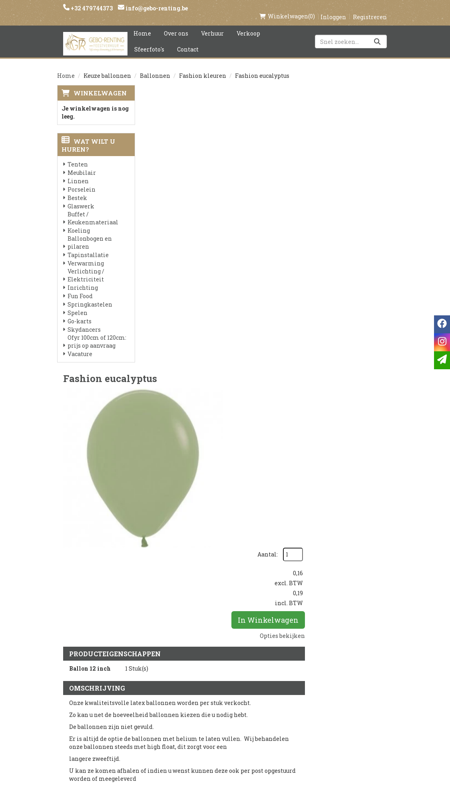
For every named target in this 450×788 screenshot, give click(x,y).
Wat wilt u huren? (88, 137)
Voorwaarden (168, 680)
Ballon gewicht (238, 533)
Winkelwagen (100, 85)
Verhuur (212, 25)
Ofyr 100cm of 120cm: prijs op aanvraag (97, 333)
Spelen (78, 304)
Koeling (79, 222)
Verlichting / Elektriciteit (86, 267)
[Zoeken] (377, 33)
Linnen (78, 172)
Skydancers (84, 321)
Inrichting (83, 279)
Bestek (77, 189)
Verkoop (248, 25)
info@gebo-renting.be (156, 8)
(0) (287, 8)
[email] (442, 360)
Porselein (82, 181)
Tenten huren (224, 721)
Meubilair (82, 164)
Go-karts (80, 313)
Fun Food (80, 287)
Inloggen (333, 8)
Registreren (370, 8)
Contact (188, 41)
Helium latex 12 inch (248, 441)
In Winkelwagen (351, 167)
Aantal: (349, 101)
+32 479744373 (91, 8)
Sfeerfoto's (149, 41)
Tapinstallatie (88, 246)
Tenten (78, 156)
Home (142, 25)
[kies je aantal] (377, 492)
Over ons (176, 25)
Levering (216, 653)
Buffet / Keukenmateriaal (93, 210)
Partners (161, 667)
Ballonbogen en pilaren (90, 234)
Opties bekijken (364, 182)
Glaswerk (81, 198)
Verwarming (86, 255)
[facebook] (321, 657)
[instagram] (337, 657)
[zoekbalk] (351, 33)
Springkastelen (90, 296)
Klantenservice (283, 653)
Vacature (80, 345)
